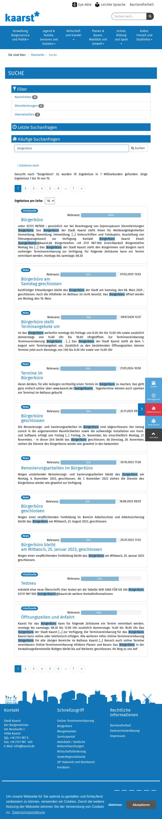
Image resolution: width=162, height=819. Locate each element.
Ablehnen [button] (115, 805)
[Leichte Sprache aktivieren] (111, 4)
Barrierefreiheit (142, 5)
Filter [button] (22, 89)
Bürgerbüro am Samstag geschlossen (41, 281)
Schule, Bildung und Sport (121, 36)
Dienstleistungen (26, 106)
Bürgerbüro (32, 219)
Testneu (28, 583)
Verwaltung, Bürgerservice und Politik (20, 35)
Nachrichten (23, 97)
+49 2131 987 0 (19, 738)
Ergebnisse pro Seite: (29, 201)
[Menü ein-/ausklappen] (141, 409)
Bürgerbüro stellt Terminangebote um (40, 324)
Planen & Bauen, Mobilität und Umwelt (98, 37)
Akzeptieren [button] (141, 805)
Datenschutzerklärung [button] (28, 812)
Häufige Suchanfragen (36, 139)
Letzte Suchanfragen (34, 127)
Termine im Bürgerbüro (32, 375)
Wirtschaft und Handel (73, 34)
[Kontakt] (153, 384)
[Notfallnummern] (153, 409)
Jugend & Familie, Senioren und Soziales (49, 37)
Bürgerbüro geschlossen (33, 418)
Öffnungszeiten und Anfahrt (47, 617)
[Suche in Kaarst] (129, 16)
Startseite (37, 55)
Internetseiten (24, 114)
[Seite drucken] (153, 422)
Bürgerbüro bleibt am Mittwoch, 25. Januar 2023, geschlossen (61, 547)
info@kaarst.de (24, 746)
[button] (150, 16)
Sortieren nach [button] (28, 165)
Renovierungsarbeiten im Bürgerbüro (57, 468)
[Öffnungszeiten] (153, 396)
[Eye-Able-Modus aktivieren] (82, 4)
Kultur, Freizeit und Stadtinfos (144, 35)
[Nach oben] (153, 435)
